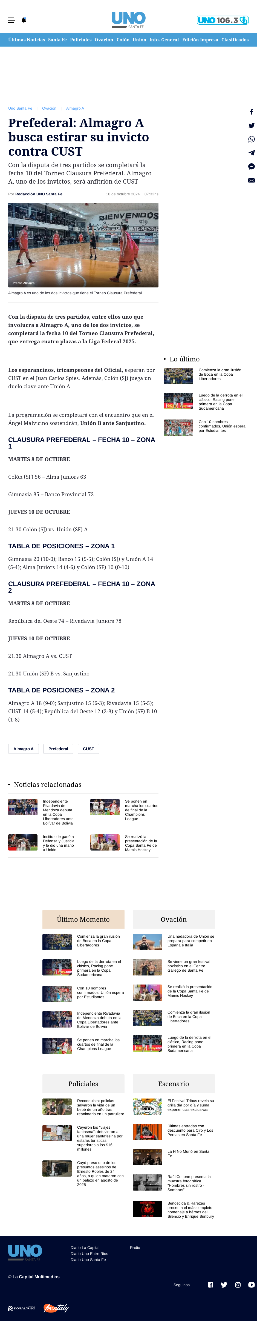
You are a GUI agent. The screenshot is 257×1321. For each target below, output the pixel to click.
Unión (139, 40)
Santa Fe (57, 40)
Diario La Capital (85, 1247)
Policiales (81, 40)
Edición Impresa (200, 40)
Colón (123, 40)
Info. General (164, 40)
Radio (135, 1247)
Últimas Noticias (26, 40)
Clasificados (235, 40)
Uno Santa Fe (20, 108)
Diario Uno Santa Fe (88, 1259)
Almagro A (75, 108)
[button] (11, 20)
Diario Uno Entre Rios (89, 1253)
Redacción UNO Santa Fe (38, 194)
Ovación (104, 40)
